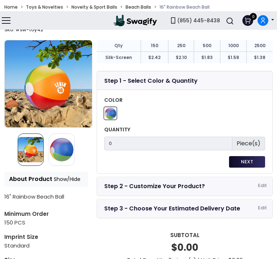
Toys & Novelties (44, 7)
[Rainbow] (110, 113)
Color (113, 100)
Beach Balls (138, 7)
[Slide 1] (62, 149)
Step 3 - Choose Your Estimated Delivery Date (172, 208)
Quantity (117, 129)
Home (11, 7)
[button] (266, 20)
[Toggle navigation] (6, 20)
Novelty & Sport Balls (94, 7)
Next (247, 161)
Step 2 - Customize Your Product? (154, 186)
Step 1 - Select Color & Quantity (151, 81)
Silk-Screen (118, 57)
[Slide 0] (31, 149)
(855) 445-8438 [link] (195, 20)
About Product (44, 179)
